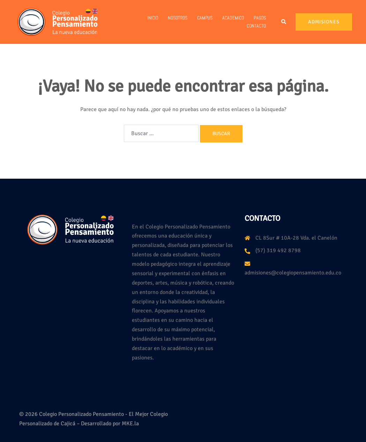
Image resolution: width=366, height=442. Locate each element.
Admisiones (323, 22)
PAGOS (260, 18)
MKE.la (130, 423)
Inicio (152, 18)
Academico (233, 18)
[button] (284, 22)
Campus (204, 18)
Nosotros (177, 18)
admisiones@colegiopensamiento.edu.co (293, 272)
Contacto (256, 26)
